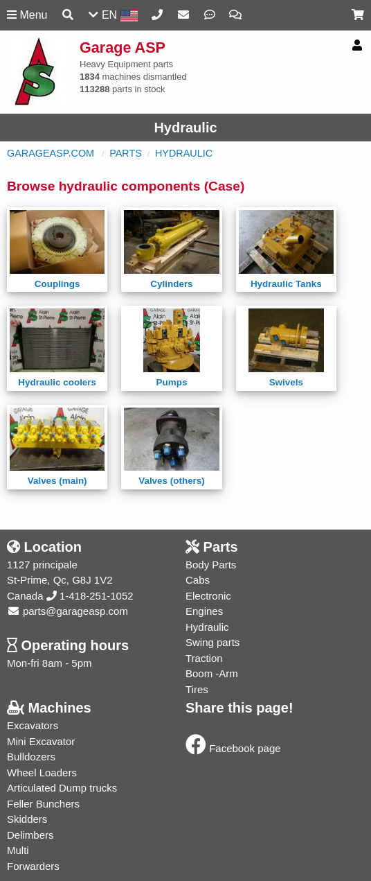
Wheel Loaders (42, 772)
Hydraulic (183, 153)
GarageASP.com (50, 153)
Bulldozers (31, 756)
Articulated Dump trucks (62, 788)
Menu (27, 15)
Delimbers (30, 835)
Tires (197, 689)
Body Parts (211, 564)
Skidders (27, 819)
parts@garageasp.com (67, 611)
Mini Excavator (41, 741)
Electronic (208, 596)
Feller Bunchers (43, 804)
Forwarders (33, 866)
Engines (204, 611)
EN (113, 15)
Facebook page (233, 748)
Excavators (32, 725)
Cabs (198, 580)
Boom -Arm (212, 673)
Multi (18, 850)
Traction (204, 658)
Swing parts (212, 642)
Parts (125, 153)
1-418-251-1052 (90, 596)
